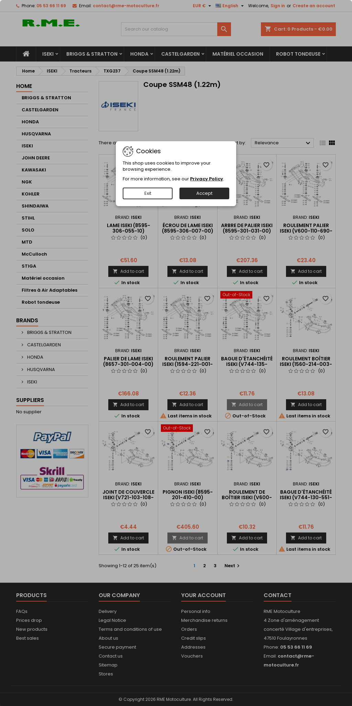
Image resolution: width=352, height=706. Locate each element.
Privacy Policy (206, 179)
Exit (147, 193)
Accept (204, 193)
